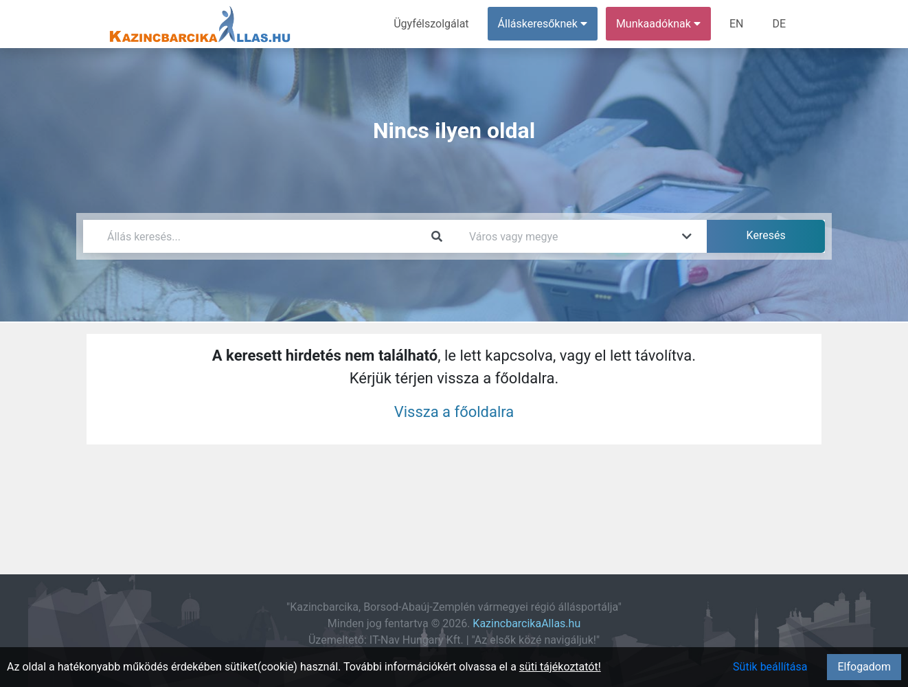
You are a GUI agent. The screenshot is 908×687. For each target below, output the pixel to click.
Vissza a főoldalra (454, 411)
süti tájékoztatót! (560, 666)
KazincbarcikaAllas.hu (526, 623)
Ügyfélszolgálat (431, 23)
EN (736, 23)
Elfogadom (864, 666)
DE (779, 23)
